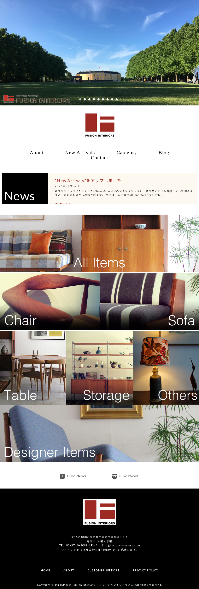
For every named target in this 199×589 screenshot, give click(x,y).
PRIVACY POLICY (145, 570)
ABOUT (68, 570)
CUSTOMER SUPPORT (104, 570)
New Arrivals (80, 152)
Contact (99, 157)
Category (127, 152)
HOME (45, 570)
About (37, 152)
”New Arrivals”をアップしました (88, 180)
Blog (164, 152)
